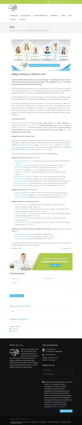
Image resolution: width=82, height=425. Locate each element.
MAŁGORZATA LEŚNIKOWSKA (24, 176)
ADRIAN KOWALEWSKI (22, 183)
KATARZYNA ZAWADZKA (22, 236)
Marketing (14, 331)
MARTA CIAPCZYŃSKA (22, 209)
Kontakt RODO (34, 422)
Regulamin (43, 422)
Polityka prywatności (54, 422)
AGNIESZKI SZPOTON (25, 145)
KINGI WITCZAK (47, 145)
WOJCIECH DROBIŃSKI (22, 193)
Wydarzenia (15, 328)
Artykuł (20, 248)
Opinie (63, 15)
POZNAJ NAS (14, 16)
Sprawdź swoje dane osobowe (20, 422)
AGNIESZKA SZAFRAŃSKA (23, 172)
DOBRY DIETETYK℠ (33, 125)
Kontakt (22, 20)
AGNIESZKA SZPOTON (22, 165)
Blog (70, 15)
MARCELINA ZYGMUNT (22, 197)
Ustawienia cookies (16, 423)
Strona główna (14, 30)
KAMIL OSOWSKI (20, 167)
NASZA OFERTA (25, 16)
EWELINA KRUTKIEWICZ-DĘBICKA (25, 161)
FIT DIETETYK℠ (22, 127)
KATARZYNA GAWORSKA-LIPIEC (24, 222)
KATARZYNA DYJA (20, 181)
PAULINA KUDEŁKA (21, 213)
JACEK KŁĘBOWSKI (21, 195)
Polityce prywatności (59, 406)
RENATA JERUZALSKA (21, 238)
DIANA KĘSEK (19, 170)
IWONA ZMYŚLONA (21, 185)
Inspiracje (54, 16)
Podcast (13, 19)
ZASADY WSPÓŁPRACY (40, 16)
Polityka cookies (66, 422)
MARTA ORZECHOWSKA (22, 204)
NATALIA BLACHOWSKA (22, 218)
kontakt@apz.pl (53, 2)
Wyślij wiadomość (66, 411)
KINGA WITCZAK (20, 179)
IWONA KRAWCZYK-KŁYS (22, 234)
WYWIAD (18, 163)
